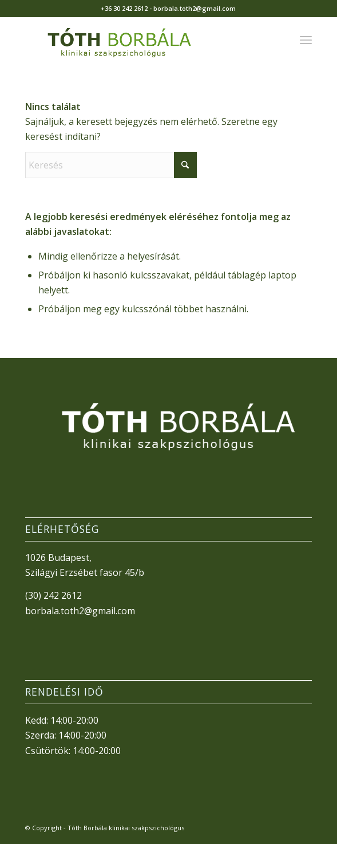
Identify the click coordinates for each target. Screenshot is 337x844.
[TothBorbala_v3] (140, 39)
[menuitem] (306, 39)
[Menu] (306, 39)
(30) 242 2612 (53, 595)
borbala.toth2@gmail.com (80, 610)
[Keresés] (111, 165)
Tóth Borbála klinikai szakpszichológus (126, 827)
